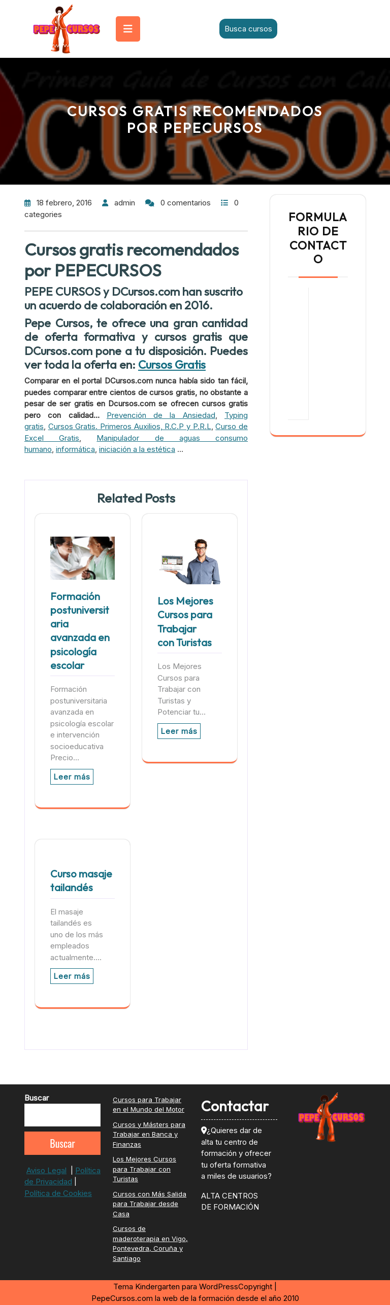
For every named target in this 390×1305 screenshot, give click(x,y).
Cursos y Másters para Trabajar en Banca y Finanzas (149, 1134)
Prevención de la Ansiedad (161, 415)
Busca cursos (248, 28)
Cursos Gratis (172, 364)
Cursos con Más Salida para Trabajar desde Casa (149, 1204)
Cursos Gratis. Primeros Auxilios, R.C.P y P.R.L (129, 426)
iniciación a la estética (137, 449)
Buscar (36, 1098)
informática (75, 449)
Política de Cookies (58, 1193)
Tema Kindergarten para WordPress (175, 1286)
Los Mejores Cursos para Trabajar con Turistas (144, 1169)
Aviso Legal (46, 1170)
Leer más (71, 777)
